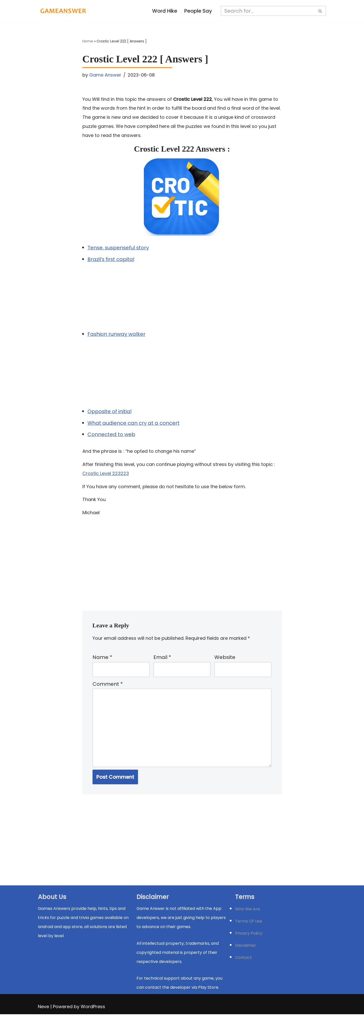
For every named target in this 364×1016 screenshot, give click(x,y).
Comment (108, 685)
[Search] (268, 11)
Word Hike (164, 11)
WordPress (93, 1008)
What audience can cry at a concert (133, 423)
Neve (43, 1008)
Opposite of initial (109, 411)
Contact (243, 959)
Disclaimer (245, 947)
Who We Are (247, 911)
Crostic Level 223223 (105, 474)
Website (224, 658)
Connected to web (111, 435)
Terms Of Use (248, 923)
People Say (198, 11)
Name (102, 658)
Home (87, 41)
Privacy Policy (248, 935)
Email (162, 658)
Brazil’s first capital (111, 259)
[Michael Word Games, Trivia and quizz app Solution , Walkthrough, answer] (63, 11)
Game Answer (105, 75)
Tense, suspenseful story (118, 248)
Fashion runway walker (116, 334)
